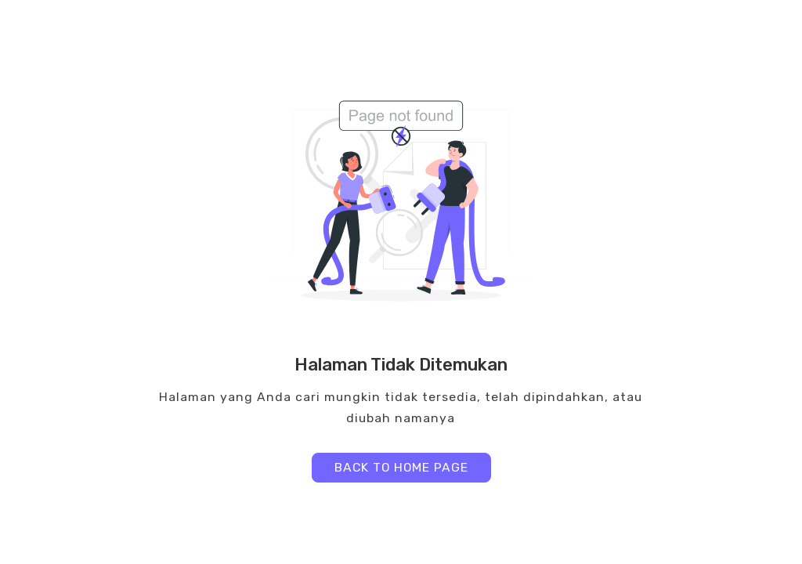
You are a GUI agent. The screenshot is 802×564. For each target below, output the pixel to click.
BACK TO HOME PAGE (401, 467)
